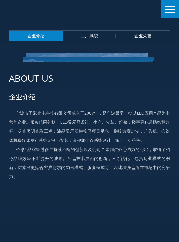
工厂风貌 (89, 35)
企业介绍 (36, 35)
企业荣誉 (142, 35)
